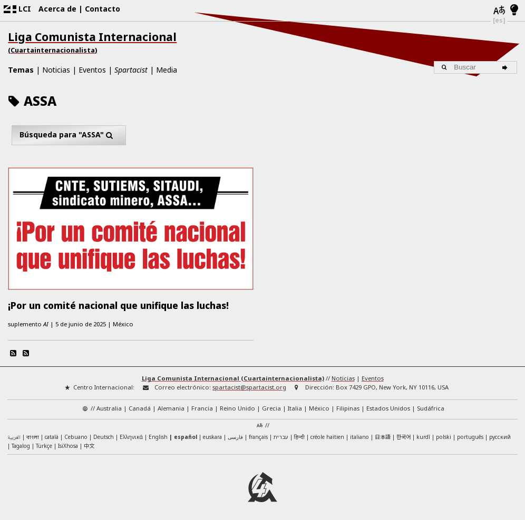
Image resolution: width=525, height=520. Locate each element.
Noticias (56, 70)
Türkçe (44, 442)
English (158, 432)
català (52, 432)
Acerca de (57, 9)
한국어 (403, 432)
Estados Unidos (388, 404)
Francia (202, 404)
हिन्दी (299, 432)
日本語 (383, 432)
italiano (359, 432)
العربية (14, 433)
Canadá (140, 404)
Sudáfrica (430, 404)
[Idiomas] (499, 10)
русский (500, 432)
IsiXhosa (68, 442)
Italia (295, 404)
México (319, 404)
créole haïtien (327, 432)
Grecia (271, 404)
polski (443, 432)
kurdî (423, 432)
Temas (21, 70)
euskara (212, 432)
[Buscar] (506, 67)
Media (166, 70)
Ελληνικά (131, 432)
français (258, 432)
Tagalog (21, 442)
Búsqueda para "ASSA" (69, 134)
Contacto (102, 9)
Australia (109, 404)
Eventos (92, 70)
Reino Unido (237, 404)
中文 (89, 442)
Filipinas (347, 404)
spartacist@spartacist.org (249, 383)
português (470, 432)
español (185, 432)
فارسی (235, 432)
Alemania (171, 404)
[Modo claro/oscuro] (514, 10)
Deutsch (103, 432)
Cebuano (76, 432)
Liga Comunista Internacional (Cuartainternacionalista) (233, 374)
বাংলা (32, 433)
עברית (281, 432)
